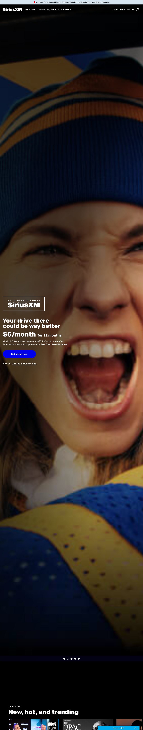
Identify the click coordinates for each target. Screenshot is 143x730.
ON (128, 9)
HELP (122, 9)
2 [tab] (68, 659)
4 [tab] (75, 659)
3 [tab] (71, 659)
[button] (19, 354)
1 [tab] (64, 659)
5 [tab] (79, 659)
